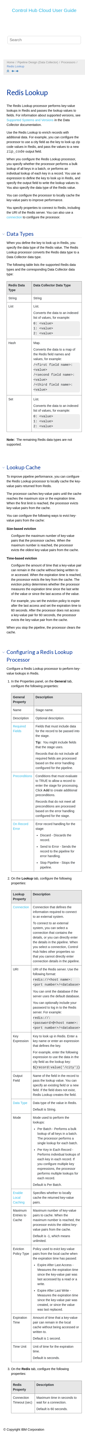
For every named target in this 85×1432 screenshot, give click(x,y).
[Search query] (44, 40)
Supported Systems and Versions (30, 120)
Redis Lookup (15, 66)
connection (14, 217)
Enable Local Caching (18, 1197)
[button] (5, 234)
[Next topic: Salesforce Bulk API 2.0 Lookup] (17, 71)
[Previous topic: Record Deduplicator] (13, 71)
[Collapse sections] (8, 71)
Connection (21, 907)
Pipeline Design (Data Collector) (37, 62)
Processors (68, 62)
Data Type (20, 1103)
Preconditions (22, 776)
